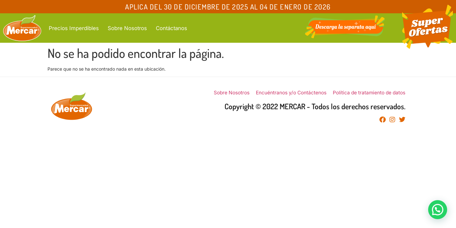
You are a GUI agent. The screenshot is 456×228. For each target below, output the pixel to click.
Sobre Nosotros (127, 28)
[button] (437, 209)
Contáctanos (171, 28)
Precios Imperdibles (74, 28)
